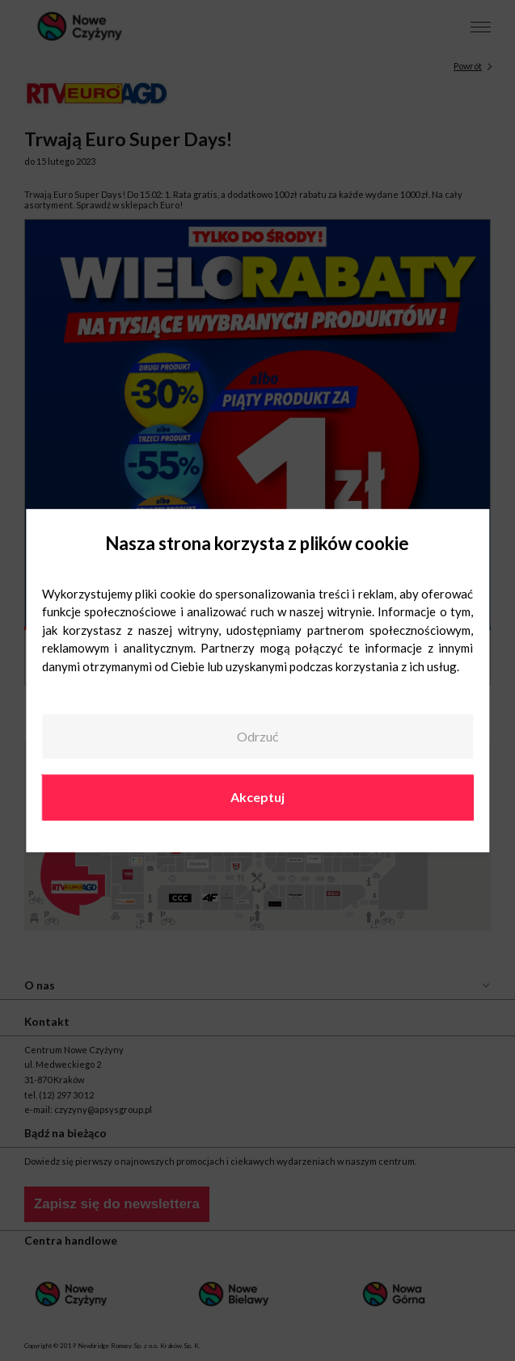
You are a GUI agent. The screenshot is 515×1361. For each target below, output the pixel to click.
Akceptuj (257, 797)
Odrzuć (257, 736)
